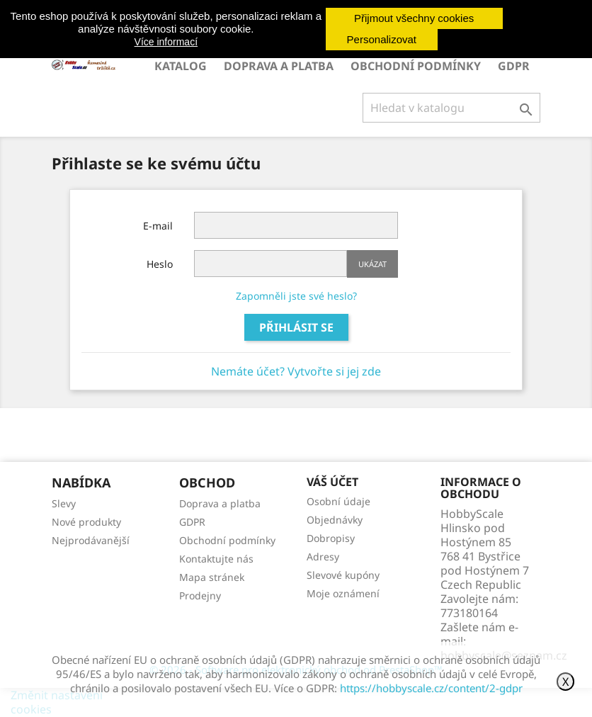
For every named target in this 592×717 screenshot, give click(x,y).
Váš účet (332, 482)
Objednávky (335, 519)
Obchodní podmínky (416, 66)
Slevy (64, 503)
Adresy (323, 556)
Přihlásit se (296, 327)
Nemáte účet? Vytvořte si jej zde (296, 371)
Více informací (166, 41)
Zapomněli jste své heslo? (296, 296)
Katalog (180, 66)
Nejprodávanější (91, 540)
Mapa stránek (211, 577)
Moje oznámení (343, 593)
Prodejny (200, 595)
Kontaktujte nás (216, 558)
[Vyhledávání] (451, 108)
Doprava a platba (279, 66)
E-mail (158, 225)
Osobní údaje (338, 501)
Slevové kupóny (343, 575)
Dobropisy (331, 538)
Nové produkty (86, 522)
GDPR (514, 66)
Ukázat (372, 264)
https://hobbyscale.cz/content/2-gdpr (431, 688)
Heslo (160, 264)
